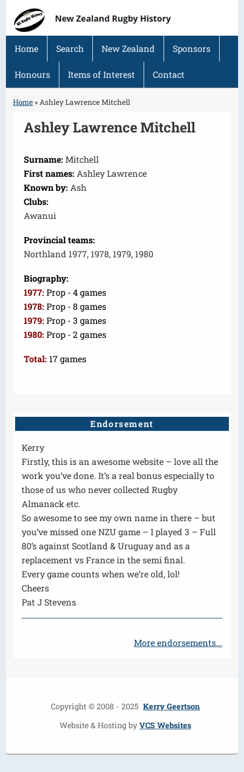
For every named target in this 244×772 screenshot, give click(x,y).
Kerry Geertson (171, 706)
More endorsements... (178, 642)
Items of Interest (101, 74)
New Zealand (128, 48)
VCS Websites (165, 725)
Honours (32, 74)
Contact (169, 74)
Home (26, 48)
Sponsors (192, 48)
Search (70, 48)
